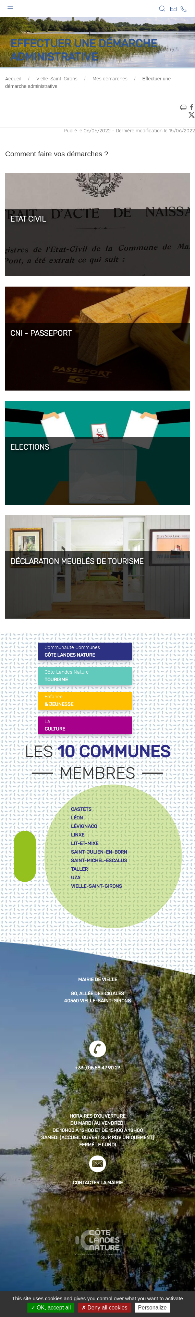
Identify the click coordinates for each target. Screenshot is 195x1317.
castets (81, 809)
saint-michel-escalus (99, 861)
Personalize (152, 1308)
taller (79, 869)
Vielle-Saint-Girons (56, 79)
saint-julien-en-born (99, 852)
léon (77, 818)
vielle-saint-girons (96, 886)
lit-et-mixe (84, 843)
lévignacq (84, 826)
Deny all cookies (104, 1308)
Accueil (13, 79)
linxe (77, 835)
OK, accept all (51, 1308)
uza (75, 878)
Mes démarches (110, 79)
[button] (10, 7)
